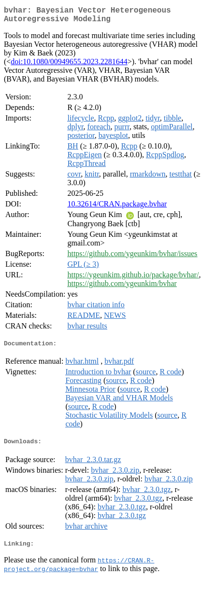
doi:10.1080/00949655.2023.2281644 (69, 65)
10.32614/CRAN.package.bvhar (117, 208)
